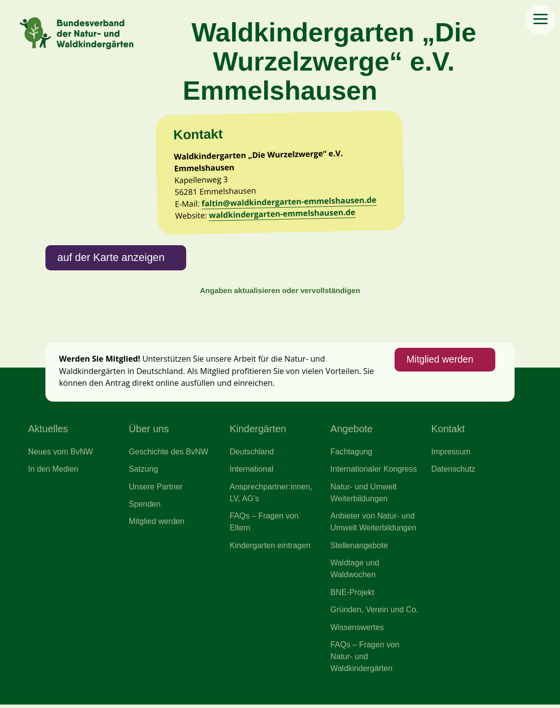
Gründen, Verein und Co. (374, 612)
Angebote (351, 431)
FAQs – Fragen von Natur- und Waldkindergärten (365, 659)
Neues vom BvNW (60, 453)
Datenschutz (453, 471)
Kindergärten (258, 431)
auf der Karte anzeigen (111, 259)
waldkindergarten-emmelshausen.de (283, 215)
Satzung (143, 471)
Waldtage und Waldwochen (354, 571)
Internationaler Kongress (373, 471)
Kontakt (448, 431)
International (252, 471)
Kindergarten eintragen (270, 548)
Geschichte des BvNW (169, 453)
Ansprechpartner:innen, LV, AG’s (271, 494)
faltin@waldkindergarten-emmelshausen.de (289, 202)
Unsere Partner (156, 488)
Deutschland (252, 453)
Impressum (451, 453)
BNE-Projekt (352, 595)
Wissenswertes (357, 630)
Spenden (145, 506)
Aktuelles (48, 431)
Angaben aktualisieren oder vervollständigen (280, 292)
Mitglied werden (439, 362)
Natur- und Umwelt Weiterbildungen (363, 494)
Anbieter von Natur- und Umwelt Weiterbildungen (373, 524)
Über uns (149, 431)
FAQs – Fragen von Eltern (264, 524)
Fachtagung (351, 453)
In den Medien (53, 471)
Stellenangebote (359, 548)
